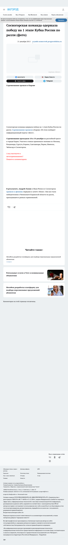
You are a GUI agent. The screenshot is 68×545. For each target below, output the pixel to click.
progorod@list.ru (43, 491)
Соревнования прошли (22, 130)
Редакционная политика (43, 473)
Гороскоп (5, 473)
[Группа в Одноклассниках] (54, 457)
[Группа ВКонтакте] (20, 77)
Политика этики (24, 473)
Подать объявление (57, 15)
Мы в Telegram (20, 15)
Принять (61, 20)
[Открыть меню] (4, 9)
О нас (38, 475)
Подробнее (42, 535)
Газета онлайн (7, 15)
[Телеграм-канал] (48, 81)
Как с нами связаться (9, 475)
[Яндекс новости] (48, 77)
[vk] (9, 207)
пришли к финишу (14, 192)
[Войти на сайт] (63, 9)
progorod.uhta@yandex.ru (10, 494)
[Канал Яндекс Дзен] (20, 81)
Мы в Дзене (44, 15)
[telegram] (15, 207)
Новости (22, 478)
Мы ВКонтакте (32, 15)
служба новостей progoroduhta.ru (47, 41)
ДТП (38, 469)
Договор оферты (24, 469)
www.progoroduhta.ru (18, 483)
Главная (5, 478)
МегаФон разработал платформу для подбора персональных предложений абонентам (34, 259)
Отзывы (22, 475)
